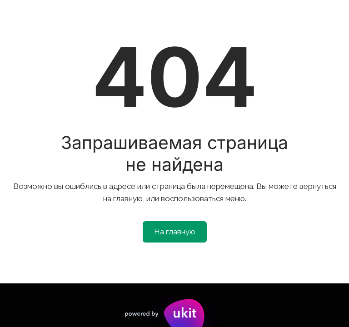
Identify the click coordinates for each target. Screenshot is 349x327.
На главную (174, 231)
